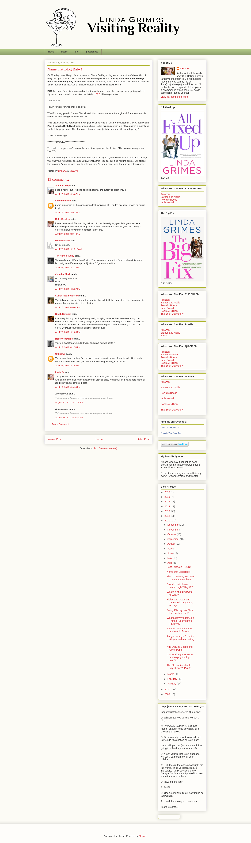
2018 (168, 492)
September (173, 539)
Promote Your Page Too (171, 433)
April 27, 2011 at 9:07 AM (67, 194)
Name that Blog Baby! (179, 571)
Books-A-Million (169, 311)
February (172, 679)
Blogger (142, 836)
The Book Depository (172, 313)
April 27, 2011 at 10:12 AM (68, 249)
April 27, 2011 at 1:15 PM (68, 267)
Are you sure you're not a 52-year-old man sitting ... (180, 639)
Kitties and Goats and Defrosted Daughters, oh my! (180, 602)
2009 (168, 694)
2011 (168, 520)
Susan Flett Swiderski (67, 295)
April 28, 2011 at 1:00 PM (68, 332)
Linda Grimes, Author (170, 427)
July (169, 548)
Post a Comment (60, 424)
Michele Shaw (62, 240)
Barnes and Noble (170, 196)
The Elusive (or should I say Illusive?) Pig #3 (179, 666)
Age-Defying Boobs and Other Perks (180, 648)
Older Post (143, 439)
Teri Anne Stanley (64, 255)
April (170, 563)
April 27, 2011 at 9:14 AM (67, 212)
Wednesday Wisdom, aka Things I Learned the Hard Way (180, 620)
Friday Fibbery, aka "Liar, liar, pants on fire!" (180, 612)
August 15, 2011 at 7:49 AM (69, 417)
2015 (168, 501)
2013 (168, 511)
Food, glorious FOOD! (179, 567)
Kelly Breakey (62, 219)
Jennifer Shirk (62, 274)
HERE (97, 94)
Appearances (91, 51)
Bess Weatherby (64, 338)
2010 (168, 689)
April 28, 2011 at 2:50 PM (68, 347)
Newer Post (54, 439)
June (170, 553)
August (171, 543)
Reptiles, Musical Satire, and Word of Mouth (180, 630)
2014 (168, 506)
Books (64, 51)
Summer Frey (62, 185)
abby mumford (63, 200)
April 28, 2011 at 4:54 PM (68, 365)
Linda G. (59, 372)
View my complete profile (174, 96)
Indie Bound (167, 202)
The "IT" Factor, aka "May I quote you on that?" (181, 578)
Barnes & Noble (169, 354)
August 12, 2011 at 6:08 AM (69, 402)
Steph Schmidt (63, 314)
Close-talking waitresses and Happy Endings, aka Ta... (180, 657)
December (173, 524)
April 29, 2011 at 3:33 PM (68, 387)
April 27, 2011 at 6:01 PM (68, 307)
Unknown (60, 354)
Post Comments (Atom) (105, 448)
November (173, 529)
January (172, 683)
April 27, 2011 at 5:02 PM (68, 289)
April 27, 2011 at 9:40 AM (67, 234)
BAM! (164, 335)
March (171, 674)
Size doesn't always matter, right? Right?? (180, 586)
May (170, 558)
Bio (76, 51)
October (172, 534)
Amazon (165, 194)
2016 (168, 496)
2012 (168, 515)
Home (51, 51)
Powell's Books (169, 199)
